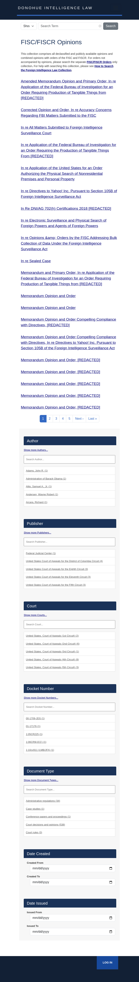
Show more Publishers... (37, 532)
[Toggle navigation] (115, 8)
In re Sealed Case (36, 261)
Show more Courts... (35, 615)
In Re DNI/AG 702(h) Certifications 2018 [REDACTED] (66, 208)
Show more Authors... (36, 450)
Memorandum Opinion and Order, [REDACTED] (60, 360)
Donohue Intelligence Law (55, 8)
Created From (35, 862)
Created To (33, 876)
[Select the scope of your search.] (29, 26)
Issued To (33, 925)
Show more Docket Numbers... (41, 697)
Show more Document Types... (41, 780)
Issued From (34, 912)
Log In (107, 962)
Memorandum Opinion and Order (48, 296)
